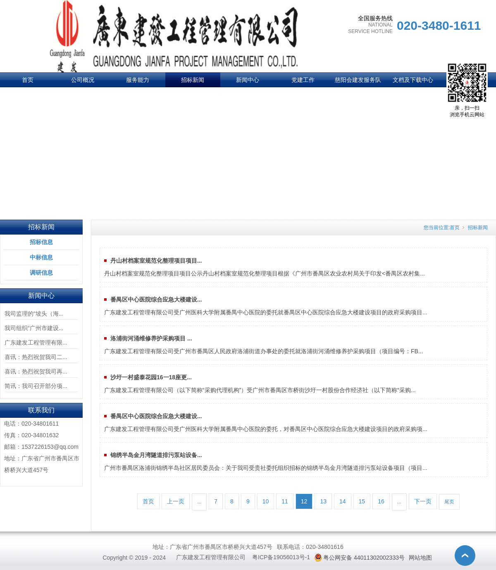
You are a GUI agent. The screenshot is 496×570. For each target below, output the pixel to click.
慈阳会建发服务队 (358, 80)
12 (304, 501)
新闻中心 (247, 80)
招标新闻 (192, 80)
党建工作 (303, 80)
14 (342, 501)
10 (265, 501)
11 (284, 501)
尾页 (449, 502)
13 (323, 501)
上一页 (175, 501)
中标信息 (41, 257)
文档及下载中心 (413, 80)
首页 (27, 80)
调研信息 (41, 272)
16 (381, 501)
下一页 (423, 501)
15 (362, 501)
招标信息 (41, 242)
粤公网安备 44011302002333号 (364, 557)
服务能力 (137, 80)
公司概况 (82, 80)
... (199, 502)
